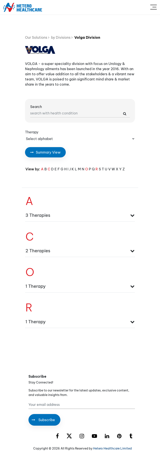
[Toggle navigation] (153, 7)
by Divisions (61, 37)
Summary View (45, 152)
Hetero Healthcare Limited (112, 448)
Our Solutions (37, 37)
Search (36, 107)
